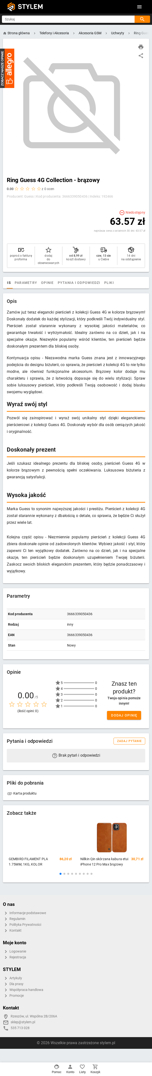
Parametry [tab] (42, 283)
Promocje (13, 996)
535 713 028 (20, 1028)
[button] (60, 874)
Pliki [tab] (125, 283)
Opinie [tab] (63, 283)
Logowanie (14, 951)
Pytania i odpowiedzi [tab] (95, 283)
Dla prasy (13, 984)
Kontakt (12, 931)
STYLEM (30, 6)
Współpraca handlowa (23, 990)
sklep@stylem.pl (23, 1022)
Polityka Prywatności (22, 925)
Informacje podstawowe (24, 913)
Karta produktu (22, 793)
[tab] (11, 283)
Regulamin (14, 919)
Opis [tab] (22, 283)
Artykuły (12, 978)
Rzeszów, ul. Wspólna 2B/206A (34, 1016)
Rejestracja (14, 957)
